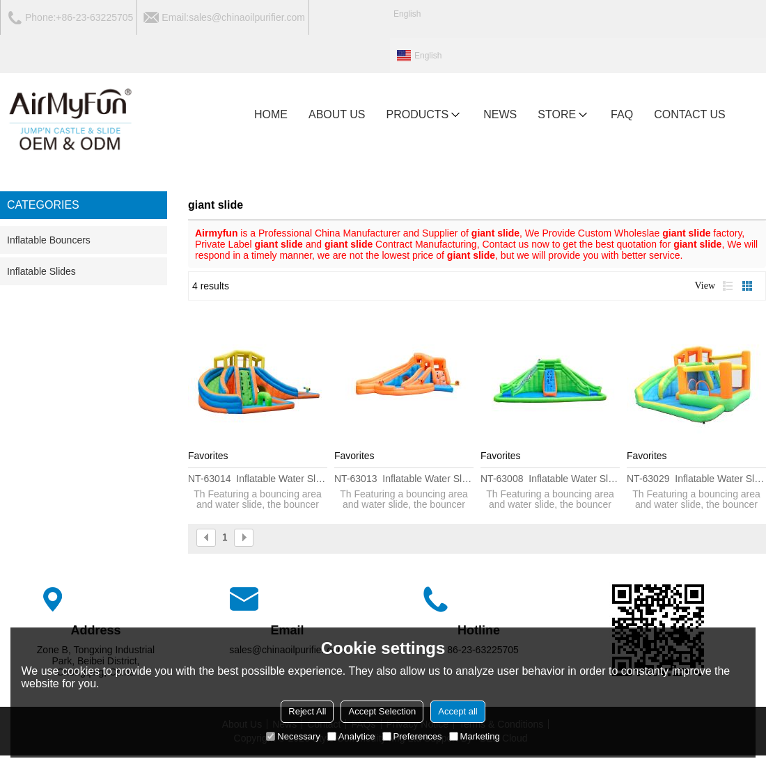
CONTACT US (690, 114)
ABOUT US (337, 114)
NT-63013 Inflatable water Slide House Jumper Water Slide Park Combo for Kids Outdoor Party (404, 478)
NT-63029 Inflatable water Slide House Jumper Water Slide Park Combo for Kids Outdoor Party (696, 478)
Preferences (412, 736)
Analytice (351, 736)
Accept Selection (382, 711)
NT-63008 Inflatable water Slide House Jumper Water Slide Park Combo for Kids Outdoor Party (550, 478)
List (728, 286)
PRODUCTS (424, 115)
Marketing (474, 736)
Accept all (457, 711)
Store (564, 115)
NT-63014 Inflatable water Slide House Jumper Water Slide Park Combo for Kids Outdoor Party (257, 478)
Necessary (293, 736)
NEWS (500, 114)
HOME (271, 114)
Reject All (307, 711)
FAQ (622, 114)
